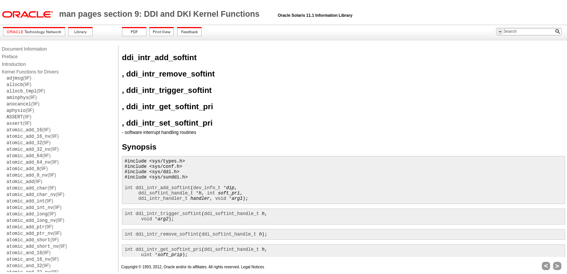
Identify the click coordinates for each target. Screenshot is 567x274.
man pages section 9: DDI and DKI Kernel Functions (160, 14)
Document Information (24, 49)
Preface (10, 56)
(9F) (18, 78)
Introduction (14, 64)
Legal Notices (252, 267)
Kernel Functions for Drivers (30, 72)
